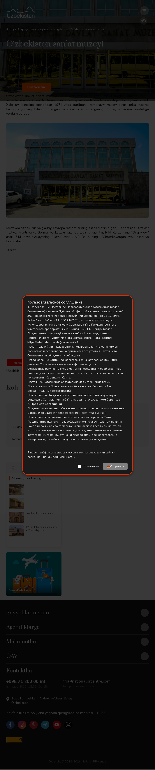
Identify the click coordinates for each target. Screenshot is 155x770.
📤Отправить (115, 466)
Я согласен (91, 466)
